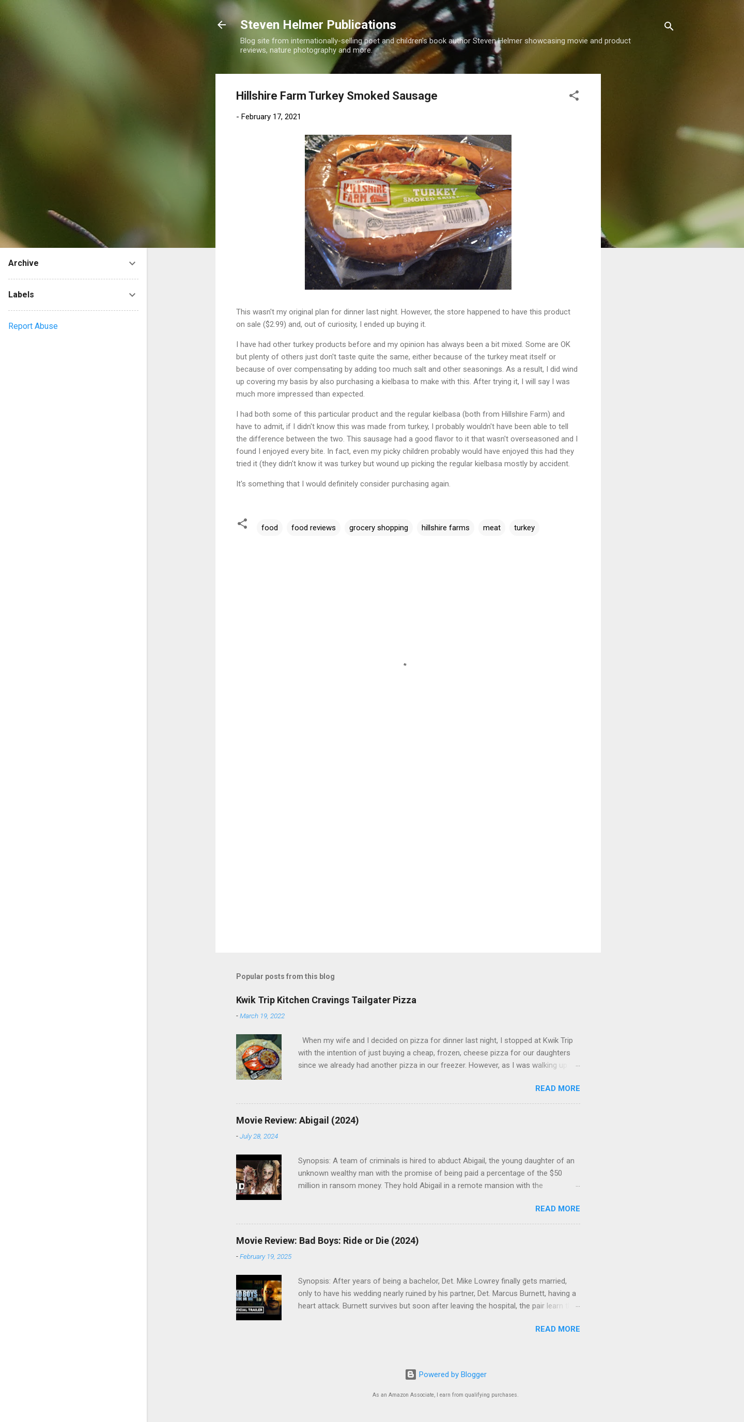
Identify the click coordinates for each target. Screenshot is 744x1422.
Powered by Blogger (446, 1374)
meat (492, 527)
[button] (574, 97)
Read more (557, 1088)
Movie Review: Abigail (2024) (297, 1120)
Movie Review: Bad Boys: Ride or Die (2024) (327, 1240)
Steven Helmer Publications (318, 25)
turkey (524, 527)
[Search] (669, 28)
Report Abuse (33, 326)
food (269, 527)
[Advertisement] (642, 229)
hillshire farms (446, 527)
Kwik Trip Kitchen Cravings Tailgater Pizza (326, 999)
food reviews (313, 527)
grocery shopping (378, 527)
